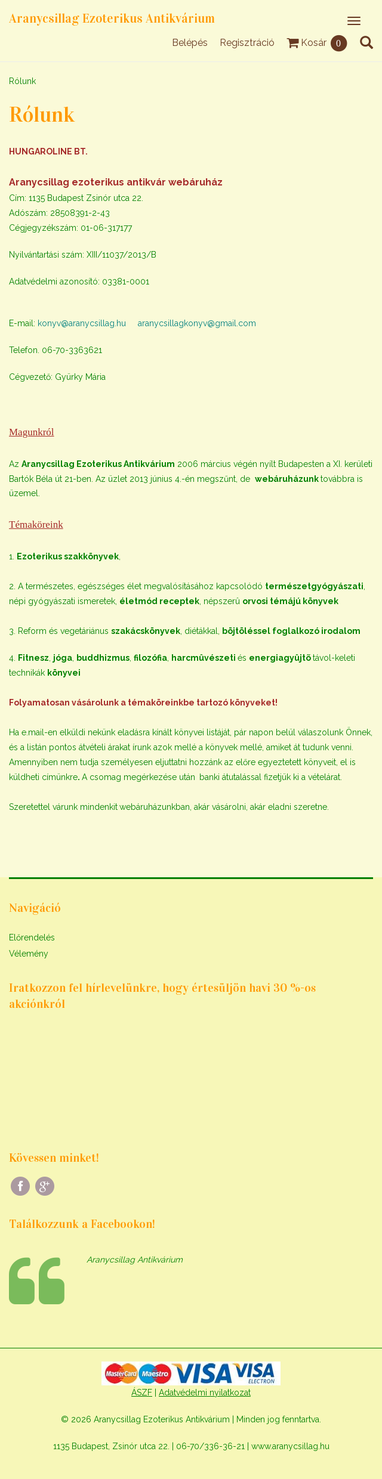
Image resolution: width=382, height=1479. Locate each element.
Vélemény (28, 953)
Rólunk (22, 81)
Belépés (190, 42)
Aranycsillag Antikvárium (135, 1259)
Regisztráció (247, 42)
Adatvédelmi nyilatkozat (205, 1392)
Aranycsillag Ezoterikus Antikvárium (112, 18)
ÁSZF (141, 1392)
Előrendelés (32, 937)
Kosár (317, 42)
